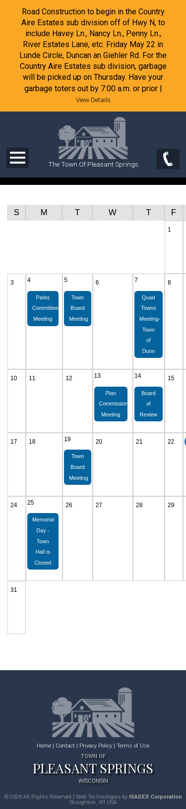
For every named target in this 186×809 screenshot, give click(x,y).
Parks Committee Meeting (45, 308)
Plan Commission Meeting (113, 403)
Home (44, 746)
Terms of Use (133, 746)
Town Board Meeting (78, 308)
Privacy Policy (95, 746)
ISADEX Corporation (155, 797)
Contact (65, 746)
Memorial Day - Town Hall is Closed (43, 541)
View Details (93, 100)
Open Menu (17, 158)
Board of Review (148, 403)
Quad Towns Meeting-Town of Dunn (149, 324)
